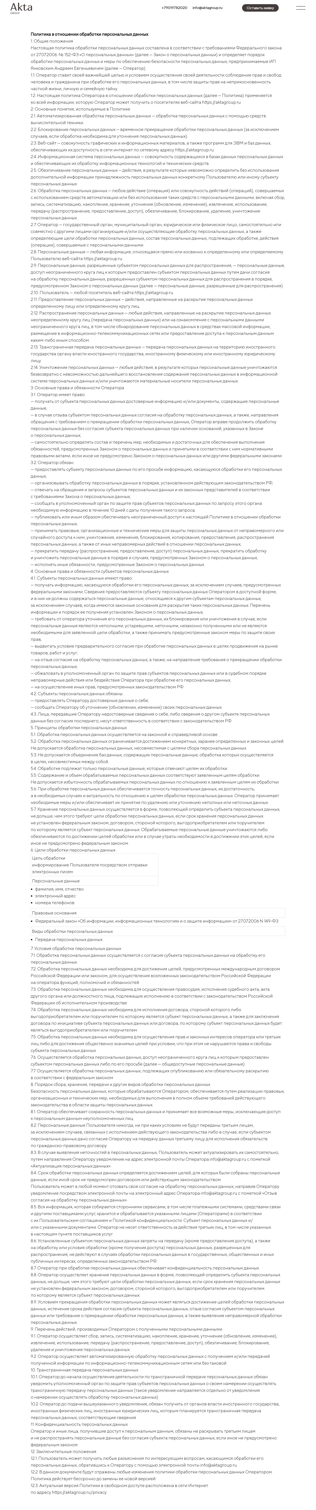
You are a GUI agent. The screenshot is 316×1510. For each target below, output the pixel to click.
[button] (260, 8)
